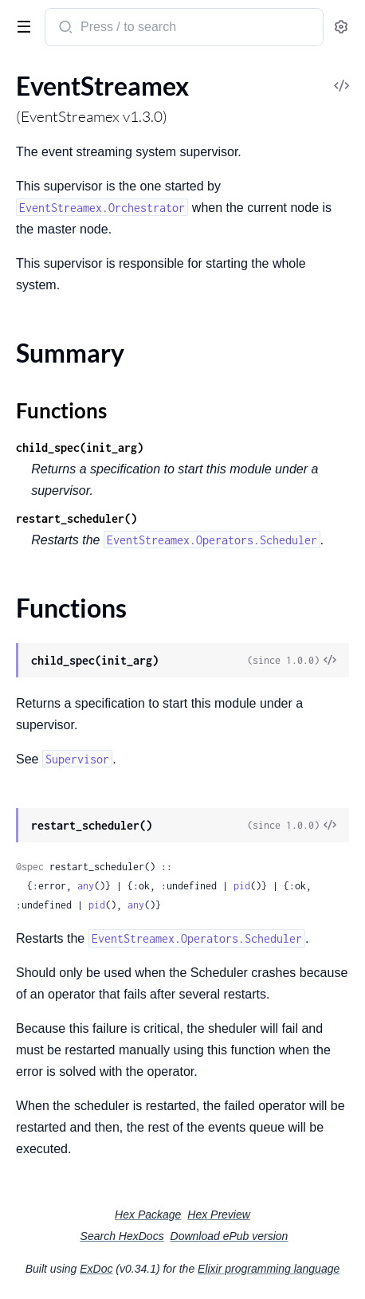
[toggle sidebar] (20, 25)
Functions (61, 410)
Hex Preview (218, 1214)
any (85, 886)
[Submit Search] (64, 29)
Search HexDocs (122, 1236)
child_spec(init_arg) (79, 447)
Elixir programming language (268, 1268)
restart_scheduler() (76, 518)
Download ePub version (229, 1236)
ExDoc (96, 1268)
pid (242, 886)
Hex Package (148, 1214)
